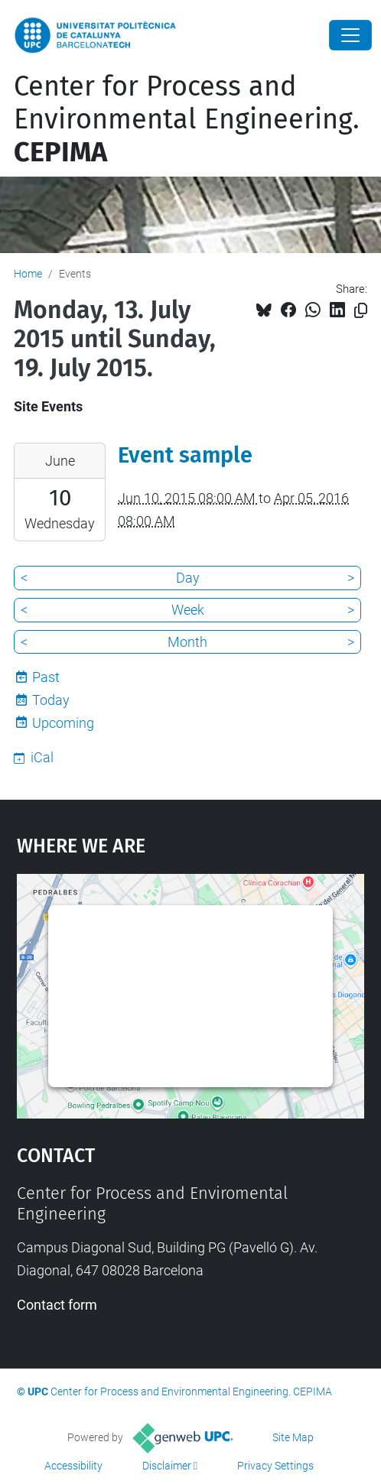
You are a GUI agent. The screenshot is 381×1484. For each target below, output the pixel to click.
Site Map (293, 1437)
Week (187, 610)
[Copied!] (360, 311)
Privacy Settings (275, 1466)
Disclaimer (166, 1466)
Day (188, 578)
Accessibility (73, 1466)
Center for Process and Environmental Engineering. (187, 119)
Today (51, 700)
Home (28, 274)
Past (46, 677)
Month (187, 642)
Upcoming (63, 723)
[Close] (350, 35)
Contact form (57, 1305)
